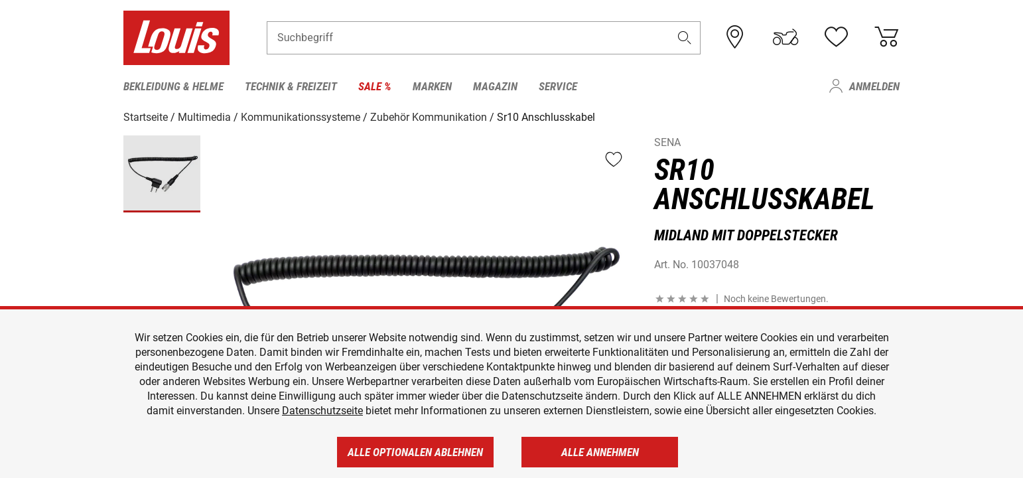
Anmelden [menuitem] (874, 86)
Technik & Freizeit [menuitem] (291, 86)
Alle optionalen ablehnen (415, 452)
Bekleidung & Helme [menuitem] (173, 86)
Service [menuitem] (558, 86)
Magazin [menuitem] (495, 86)
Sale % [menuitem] (374, 86)
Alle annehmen (600, 452)
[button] (685, 37)
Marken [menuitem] (432, 86)
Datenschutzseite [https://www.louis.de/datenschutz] (322, 410)
